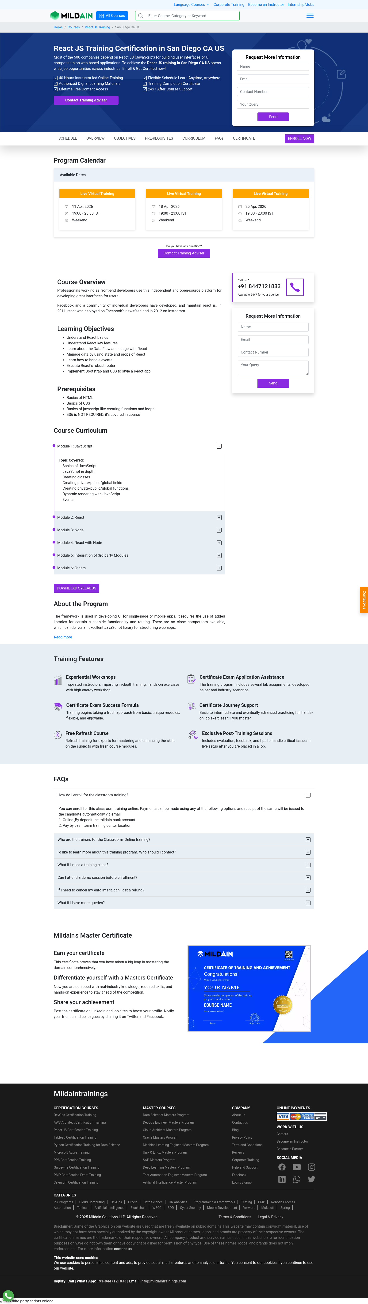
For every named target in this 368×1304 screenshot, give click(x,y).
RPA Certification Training (72, 1160)
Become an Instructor (266, 4)
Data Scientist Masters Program (166, 1115)
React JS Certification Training (76, 1130)
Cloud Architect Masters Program (167, 1130)
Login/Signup (242, 1182)
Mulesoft (267, 1208)
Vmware (249, 1208)
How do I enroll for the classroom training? (93, 795)
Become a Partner (290, 1149)
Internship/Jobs (301, 4)
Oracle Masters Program (161, 1137)
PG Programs (63, 1202)
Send (273, 117)
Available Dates (73, 175)
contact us (123, 1249)
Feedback (239, 1175)
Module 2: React (70, 517)
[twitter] (312, 1179)
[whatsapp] (296, 1179)
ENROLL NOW (299, 138)
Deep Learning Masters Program (166, 1167)
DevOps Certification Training (75, 1115)
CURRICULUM (193, 138)
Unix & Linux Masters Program (165, 1152)
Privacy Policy (242, 1137)
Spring (285, 1208)
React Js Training (97, 27)
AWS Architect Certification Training (80, 1122)
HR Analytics (178, 1202)
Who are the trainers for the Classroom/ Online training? (104, 839)
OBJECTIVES (125, 138)
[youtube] (296, 1167)
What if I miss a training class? (83, 865)
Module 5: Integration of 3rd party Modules (92, 555)
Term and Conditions (247, 1145)
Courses (74, 27)
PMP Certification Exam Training (77, 1175)
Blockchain (138, 1208)
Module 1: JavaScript (74, 446)
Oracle (133, 1202)
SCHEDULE (67, 138)
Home (58, 27)
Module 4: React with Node (79, 542)
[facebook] (282, 1167)
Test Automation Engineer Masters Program (175, 1175)
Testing (246, 1202)
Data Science (153, 1202)
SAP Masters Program (159, 1160)
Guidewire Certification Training (77, 1167)
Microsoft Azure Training (72, 1152)
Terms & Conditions (234, 1217)
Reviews (238, 1152)
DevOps (116, 1202)
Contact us (240, 1122)
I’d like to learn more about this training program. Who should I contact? (117, 852)
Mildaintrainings (81, 1093)
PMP (261, 1202)
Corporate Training (229, 4)
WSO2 (157, 1208)
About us (238, 1115)
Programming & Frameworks (214, 1202)
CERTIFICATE (244, 138)
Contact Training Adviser (86, 100)
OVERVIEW (95, 138)
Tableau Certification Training (75, 1137)
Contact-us (364, 600)
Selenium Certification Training (76, 1182)
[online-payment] (302, 1116)
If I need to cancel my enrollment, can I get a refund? (101, 890)
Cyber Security (190, 1208)
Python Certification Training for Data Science (87, 1145)
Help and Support (244, 1167)
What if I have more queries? (81, 903)
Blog (235, 1130)
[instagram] (312, 1167)
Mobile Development (222, 1208)
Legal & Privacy (270, 1217)
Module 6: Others (71, 568)
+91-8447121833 (111, 1281)
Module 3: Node (70, 530)
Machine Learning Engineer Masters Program (176, 1145)
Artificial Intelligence (109, 1208)
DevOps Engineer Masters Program (168, 1122)
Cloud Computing (92, 1202)
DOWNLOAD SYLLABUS (76, 588)
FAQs (219, 138)
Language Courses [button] (190, 4)
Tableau (82, 1208)
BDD (171, 1208)
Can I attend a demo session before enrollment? (97, 877)
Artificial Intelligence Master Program (170, 1182)
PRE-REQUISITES (159, 138)
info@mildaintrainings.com (163, 1281)
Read (63, 637)
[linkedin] (282, 1179)
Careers (282, 1134)
